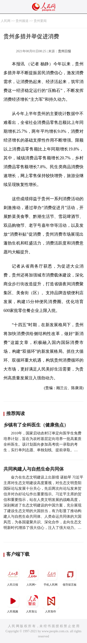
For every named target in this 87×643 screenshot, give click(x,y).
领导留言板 (70, 576)
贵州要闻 (40, 21)
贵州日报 (64, 51)
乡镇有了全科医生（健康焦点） (35, 424)
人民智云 (32, 603)
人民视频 (13, 603)
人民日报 (13, 576)
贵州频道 (22, 21)
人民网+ (32, 576)
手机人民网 (51, 576)
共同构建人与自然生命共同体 (33, 469)
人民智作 (51, 603)
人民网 (5, 21)
